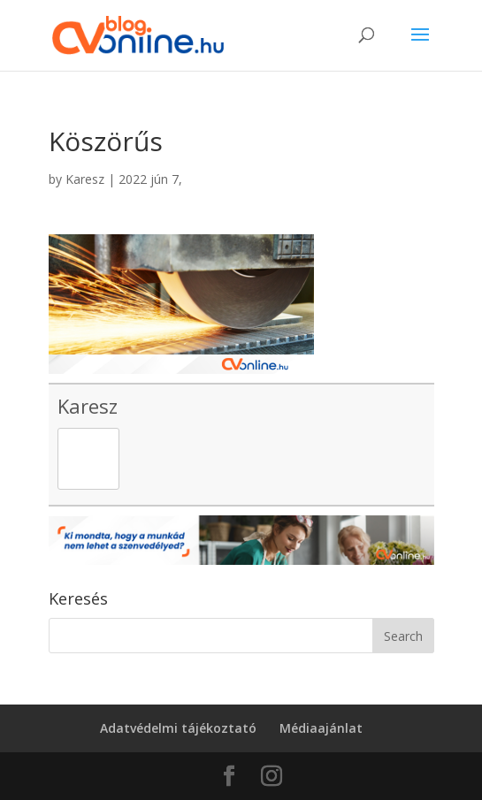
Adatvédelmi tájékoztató (178, 728)
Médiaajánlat (321, 728)
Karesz (84, 179)
